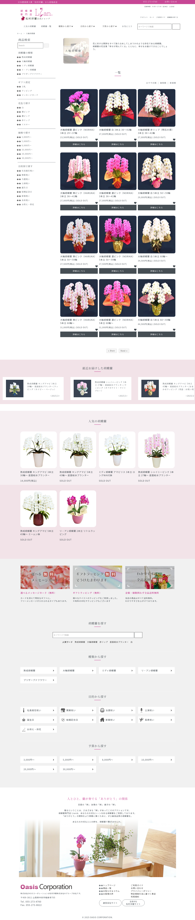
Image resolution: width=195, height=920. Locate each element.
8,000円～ (27, 145)
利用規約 (135, 896)
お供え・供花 (28, 204)
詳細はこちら (79, 144)
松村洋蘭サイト (133, 902)
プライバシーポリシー (141, 891)
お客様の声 (108, 893)
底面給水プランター (119, 642)
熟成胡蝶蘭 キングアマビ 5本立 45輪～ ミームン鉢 (37, 532)
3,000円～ (27, 137)
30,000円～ (27, 158)
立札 (24, 86)
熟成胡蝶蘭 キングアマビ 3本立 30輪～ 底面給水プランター (37, 473)
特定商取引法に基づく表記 (143, 893)
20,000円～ (27, 153)
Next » (124, 350)
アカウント (144, 16)
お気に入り (127, 26)
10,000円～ (27, 149)
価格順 (163, 82)
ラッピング (27, 90)
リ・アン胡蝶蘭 (29, 69)
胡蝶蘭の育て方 (172, 16)
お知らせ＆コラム (111, 891)
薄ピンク (26, 111)
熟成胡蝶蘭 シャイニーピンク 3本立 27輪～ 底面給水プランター (156, 473)
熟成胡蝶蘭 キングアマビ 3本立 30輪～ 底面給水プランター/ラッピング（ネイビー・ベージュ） (88, 386)
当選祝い (26, 179)
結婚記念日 (27, 191)
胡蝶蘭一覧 (46, 26)
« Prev (111, 350)
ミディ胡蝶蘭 (28, 65)
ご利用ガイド (160, 16)
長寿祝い (26, 200)
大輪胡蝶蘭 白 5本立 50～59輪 (154, 193)
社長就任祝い (28, 170)
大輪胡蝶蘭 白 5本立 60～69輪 (154, 319)
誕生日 (25, 187)
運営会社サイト (110, 903)
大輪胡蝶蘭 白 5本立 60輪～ (153, 256)
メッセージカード (30, 95)
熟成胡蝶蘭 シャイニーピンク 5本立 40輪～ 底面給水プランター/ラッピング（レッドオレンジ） (21, 386)
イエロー (26, 124)
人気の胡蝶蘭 (29, 26)
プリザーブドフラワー (32, 74)
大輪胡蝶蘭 (30, 33)
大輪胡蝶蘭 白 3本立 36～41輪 (115, 129)
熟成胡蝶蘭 (27, 57)
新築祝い (26, 196)
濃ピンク (26, 116)
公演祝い (26, 183)
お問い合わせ (137, 888)
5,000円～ (27, 141)
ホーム (19, 33)
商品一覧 (107, 888)
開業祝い (26, 175)
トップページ (109, 885)
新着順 (173, 82)
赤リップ (26, 120)
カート (152, 16)
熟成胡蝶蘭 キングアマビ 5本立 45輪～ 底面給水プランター (76, 473)
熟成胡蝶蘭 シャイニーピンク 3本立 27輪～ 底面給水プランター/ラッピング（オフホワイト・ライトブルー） (156, 386)
